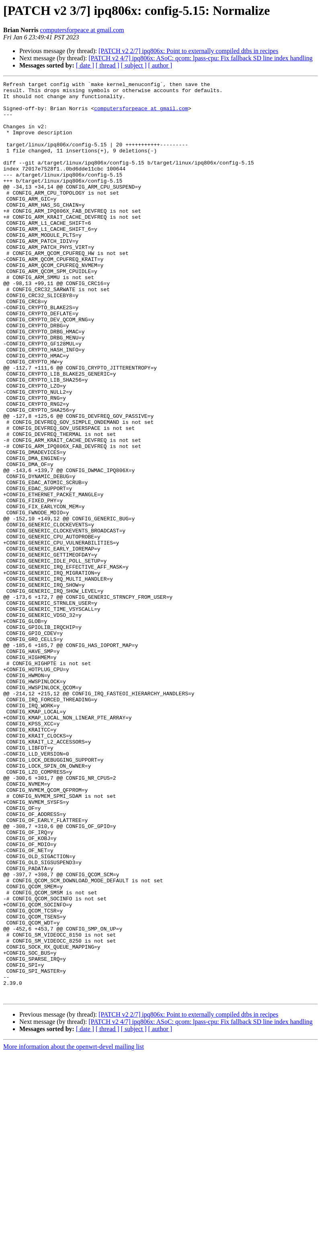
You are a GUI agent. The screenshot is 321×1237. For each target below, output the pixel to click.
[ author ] (160, 65)
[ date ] (85, 65)
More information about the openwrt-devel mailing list (73, 1230)
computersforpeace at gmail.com (82, 30)
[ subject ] (134, 65)
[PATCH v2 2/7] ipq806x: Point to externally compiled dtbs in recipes (188, 50)
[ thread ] (107, 65)
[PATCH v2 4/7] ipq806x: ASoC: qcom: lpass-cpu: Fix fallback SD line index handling (200, 58)
